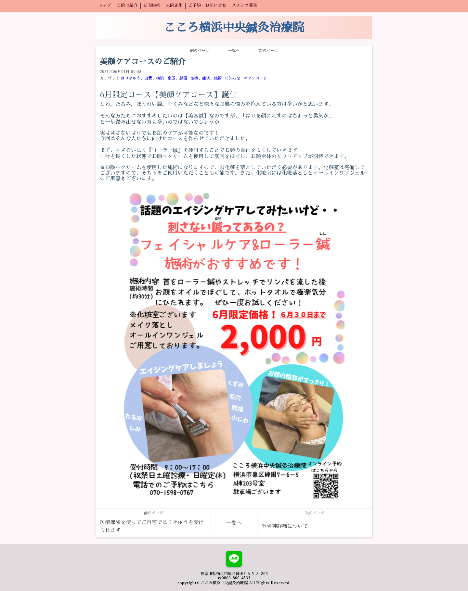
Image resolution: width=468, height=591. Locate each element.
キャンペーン (255, 78)
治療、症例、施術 (206, 78)
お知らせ (232, 78)
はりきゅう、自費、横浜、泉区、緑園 (154, 78)
